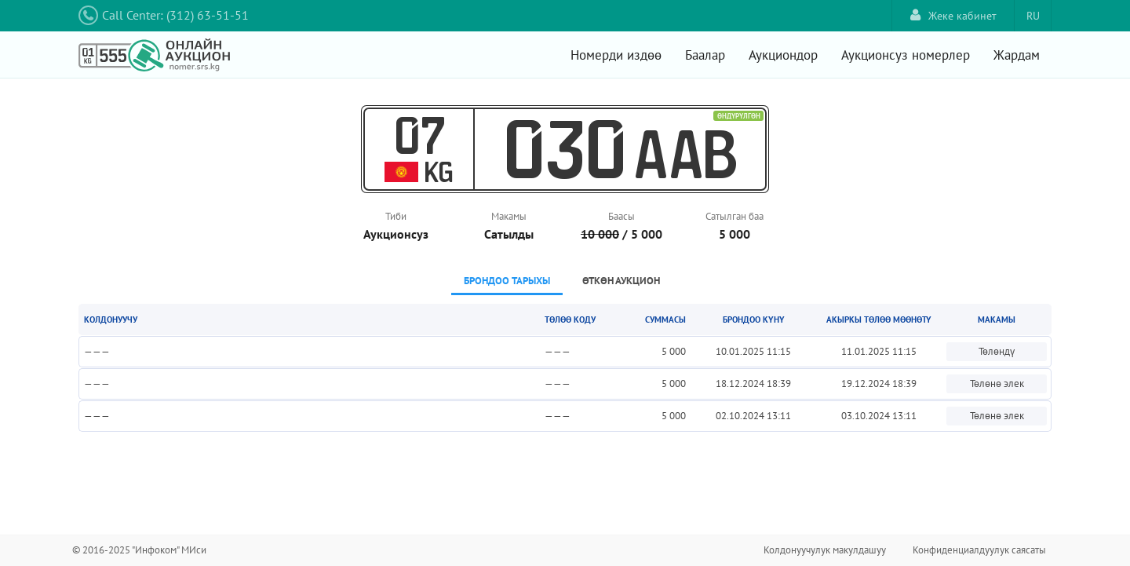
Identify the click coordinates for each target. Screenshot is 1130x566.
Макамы (509, 216)
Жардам (1016, 55)
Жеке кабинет (953, 15)
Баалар (705, 55)
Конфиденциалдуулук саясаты (979, 550)
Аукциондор (783, 55)
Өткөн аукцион (621, 280)
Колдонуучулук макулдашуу (825, 550)
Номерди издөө (616, 55)
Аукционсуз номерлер (905, 55)
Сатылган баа (734, 216)
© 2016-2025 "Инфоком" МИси (139, 550)
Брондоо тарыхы (507, 280)
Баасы (621, 216)
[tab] (507, 282)
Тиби (395, 216)
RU (1033, 16)
